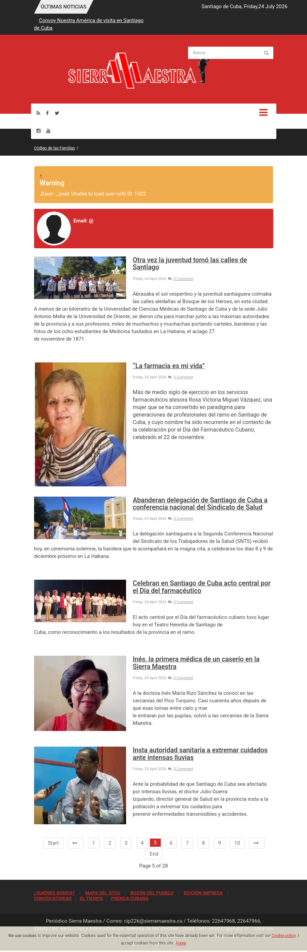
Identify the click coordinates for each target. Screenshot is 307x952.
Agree (180, 943)
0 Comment (180, 279)
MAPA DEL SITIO (102, 892)
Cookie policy (284, 935)
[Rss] (38, 113)
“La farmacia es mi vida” (169, 366)
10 (237, 843)
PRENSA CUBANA (130, 898)
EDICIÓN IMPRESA (203, 892)
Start (53, 843)
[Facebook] (47, 113)
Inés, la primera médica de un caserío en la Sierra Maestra (196, 662)
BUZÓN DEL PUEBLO (152, 892)
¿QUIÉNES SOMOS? (54, 892)
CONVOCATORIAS (53, 898)
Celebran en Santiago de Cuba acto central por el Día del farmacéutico (202, 586)
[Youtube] (48, 130)
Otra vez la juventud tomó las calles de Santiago (190, 263)
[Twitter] (57, 113)
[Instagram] (38, 130)
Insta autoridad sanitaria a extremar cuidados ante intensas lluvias (200, 753)
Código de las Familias (54, 148)
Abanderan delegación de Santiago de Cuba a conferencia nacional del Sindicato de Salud (200, 503)
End (154, 854)
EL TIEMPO (91, 898)
